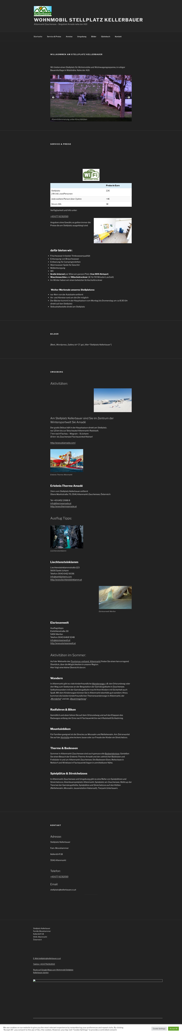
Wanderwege (98, 683)
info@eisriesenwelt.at (60, 640)
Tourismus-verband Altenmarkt (86, 661)
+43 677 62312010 (59, 216)
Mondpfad (56, 699)
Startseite (38, 36)
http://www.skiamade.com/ (63, 443)
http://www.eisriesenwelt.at (63, 643)
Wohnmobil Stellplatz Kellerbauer (88, 20)
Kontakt (118, 36)
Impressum (37, 1014)
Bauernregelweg (78, 699)
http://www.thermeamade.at (63, 506)
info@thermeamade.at (60, 503)
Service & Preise (54, 36)
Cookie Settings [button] (159, 1029)
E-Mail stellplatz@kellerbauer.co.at (47, 958)
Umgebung (81, 36)
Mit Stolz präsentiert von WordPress (59, 1014)
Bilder (93, 36)
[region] (91, 98)
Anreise (69, 36)
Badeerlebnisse (112, 753)
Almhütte (65, 737)
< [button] (53, 97)
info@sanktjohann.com (61, 576)
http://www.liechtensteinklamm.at (66, 579)
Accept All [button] (173, 1029)
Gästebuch (105, 36)
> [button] (128, 97)
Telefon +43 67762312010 (44, 964)
